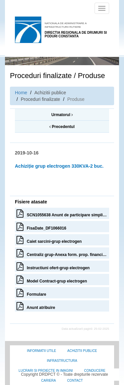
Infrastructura (62, 361)
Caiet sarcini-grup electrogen (49, 240)
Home (21, 92)
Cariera (48, 380)
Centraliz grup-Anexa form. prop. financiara (62, 253)
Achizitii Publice (82, 351)
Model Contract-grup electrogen (52, 279)
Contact (75, 380)
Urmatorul (62, 114)
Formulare (31, 293)
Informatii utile (41, 351)
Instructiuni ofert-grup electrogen (53, 266)
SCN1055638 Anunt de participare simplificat (63, 213)
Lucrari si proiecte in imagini (46, 370)
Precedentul (61, 126)
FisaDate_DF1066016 (41, 227)
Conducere (94, 370)
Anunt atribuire (36, 306)
